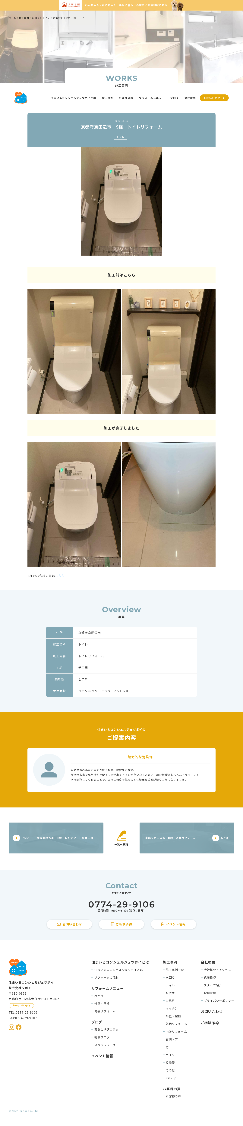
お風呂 (170, 1001)
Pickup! (172, 1078)
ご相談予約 (210, 1022)
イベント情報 (102, 1055)
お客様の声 (173, 1096)
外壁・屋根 (102, 1003)
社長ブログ (102, 1037)
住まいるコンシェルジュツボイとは (118, 970)
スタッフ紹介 (213, 985)
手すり (170, 1055)
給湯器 (170, 1062)
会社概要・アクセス (217, 970)
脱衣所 (170, 993)
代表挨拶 (210, 977)
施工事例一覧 (175, 970)
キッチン (172, 1008)
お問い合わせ (212, 98)
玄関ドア (172, 1039)
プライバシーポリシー (219, 1001)
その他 (170, 1070)
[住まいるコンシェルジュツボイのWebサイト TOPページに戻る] (20, 98)
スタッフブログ (105, 1045)
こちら (60, 575)
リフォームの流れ (106, 977)
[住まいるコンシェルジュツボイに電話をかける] (121, 906)
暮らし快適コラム (106, 1029)
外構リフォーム (176, 1024)
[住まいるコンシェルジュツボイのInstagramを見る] (11, 1027)
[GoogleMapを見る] (21, 1005)
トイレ (121, 137)
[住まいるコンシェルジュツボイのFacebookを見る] (18, 1027)
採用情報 (210, 993)
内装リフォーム (105, 1011)
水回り (99, 996)
